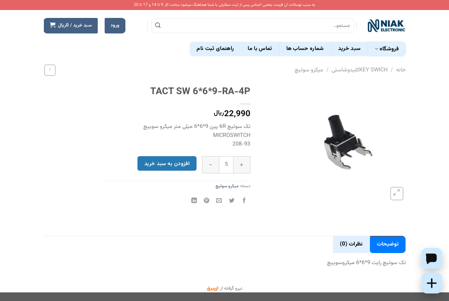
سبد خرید (349, 48)
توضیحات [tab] (388, 244)
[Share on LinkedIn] (194, 201)
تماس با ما (260, 48)
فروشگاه (387, 49)
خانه (401, 70)
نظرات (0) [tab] (351, 244)
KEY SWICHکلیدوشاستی (360, 70)
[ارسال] (158, 26)
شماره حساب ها (305, 48)
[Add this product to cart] (431, 283)
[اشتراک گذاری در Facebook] (244, 201)
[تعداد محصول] (226, 164)
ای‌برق (213, 288)
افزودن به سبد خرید (167, 164)
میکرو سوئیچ (309, 70)
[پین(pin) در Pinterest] (206, 201)
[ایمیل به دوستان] (219, 201)
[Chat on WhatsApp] (431, 258)
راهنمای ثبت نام (215, 48)
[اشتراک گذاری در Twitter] (231, 201)
